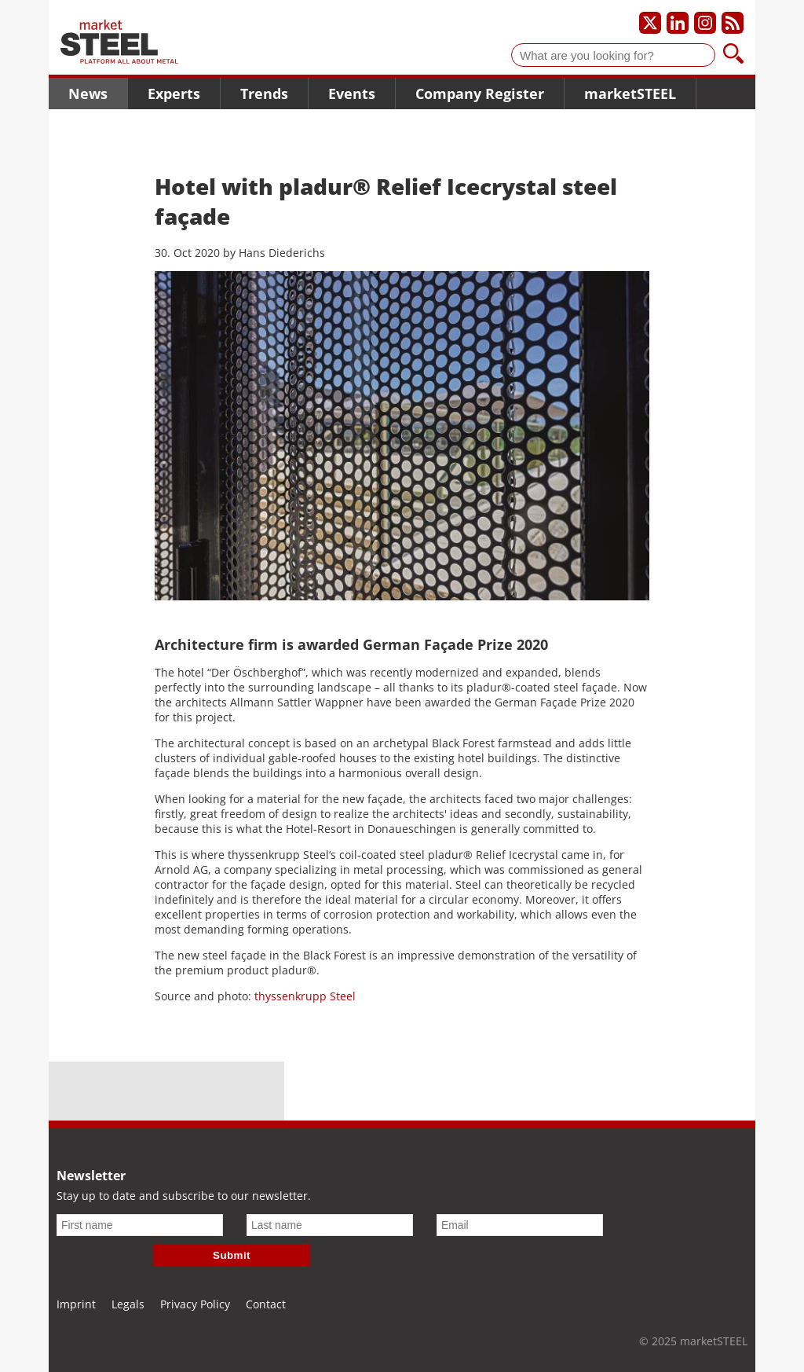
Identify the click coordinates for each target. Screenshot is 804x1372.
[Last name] (330, 1225)
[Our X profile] (650, 23)
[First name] (140, 1225)
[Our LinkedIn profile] (678, 23)
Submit (231, 1255)
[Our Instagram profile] (705, 23)
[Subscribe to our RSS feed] (733, 23)
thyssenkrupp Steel (305, 996)
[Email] (520, 1225)
